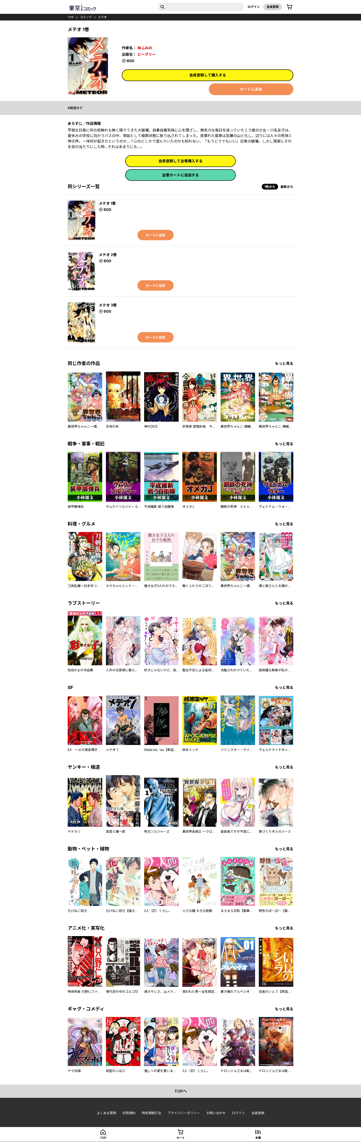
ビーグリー (146, 54)
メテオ (102, 17)
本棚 (258, 1137)
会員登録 (273, 7)
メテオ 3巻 (108, 305)
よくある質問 (106, 1113)
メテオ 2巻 (108, 254)
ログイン (254, 7)
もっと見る (284, 363)
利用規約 (128, 1113)
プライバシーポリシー (184, 1113)
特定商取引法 (151, 1113)
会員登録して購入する (207, 75)
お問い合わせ (216, 1113)
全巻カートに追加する (180, 175)
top (71, 17)
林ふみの (144, 48)
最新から (286, 187)
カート (180, 1137)
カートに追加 (251, 89)
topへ (180, 1091)
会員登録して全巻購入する (180, 161)
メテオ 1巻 (107, 203)
